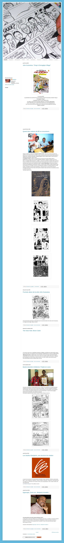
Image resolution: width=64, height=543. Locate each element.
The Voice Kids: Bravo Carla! (32, 330)
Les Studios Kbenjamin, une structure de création (38, 455)
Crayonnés (45, 59)
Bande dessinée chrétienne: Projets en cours (37, 367)
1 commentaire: (36, 286)
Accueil (5, 59)
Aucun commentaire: (37, 108)
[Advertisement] (41, 119)
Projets (23, 59)
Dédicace (51, 59)
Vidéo (28, 59)
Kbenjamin (14, 79)
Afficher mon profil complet (9, 84)
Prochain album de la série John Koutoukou (36, 292)
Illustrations (33, 59)
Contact (56, 59)
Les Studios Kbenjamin (27, 483)
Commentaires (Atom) (31, 534)
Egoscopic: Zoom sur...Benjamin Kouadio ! (36, 492)
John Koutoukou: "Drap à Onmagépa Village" (37, 65)
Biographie (11, 59)
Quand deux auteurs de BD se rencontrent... (36, 131)
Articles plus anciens (55, 532)
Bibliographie (17, 59)
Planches (39, 59)
